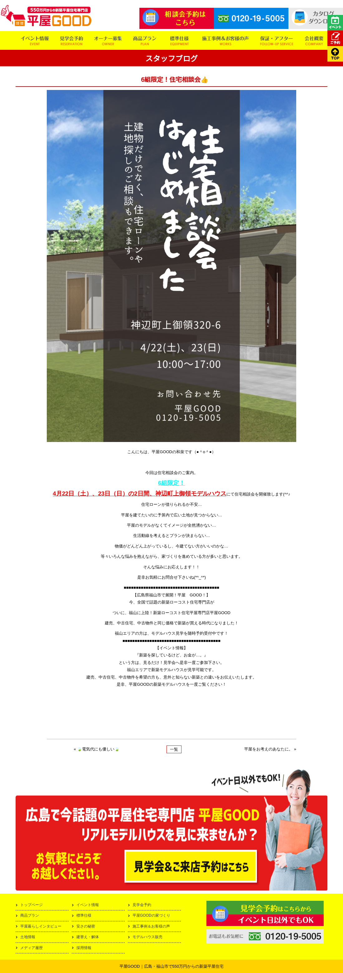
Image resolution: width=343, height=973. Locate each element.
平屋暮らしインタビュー (40, 926)
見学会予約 (142, 905)
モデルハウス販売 (147, 937)
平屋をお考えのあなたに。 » (270, 749)
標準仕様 (83, 915)
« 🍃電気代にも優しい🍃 (97, 749)
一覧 (174, 749)
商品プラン (29, 915)
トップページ (31, 905)
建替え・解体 (87, 937)
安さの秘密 (85, 926)
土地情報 (27, 937)
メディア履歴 (31, 948)
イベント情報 (87, 905)
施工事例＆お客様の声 (151, 926)
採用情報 (83, 948)
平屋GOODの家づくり (151, 915)
